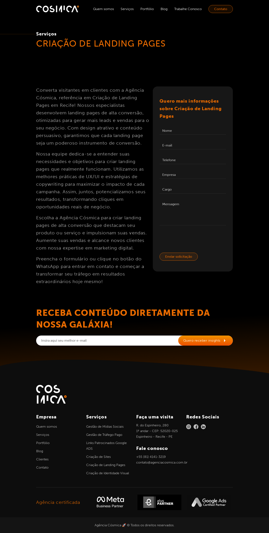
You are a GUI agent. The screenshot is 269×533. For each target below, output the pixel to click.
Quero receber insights (205, 340)
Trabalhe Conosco (188, 9)
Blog (164, 9)
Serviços (127, 9)
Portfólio (147, 9)
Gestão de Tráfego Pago (104, 435)
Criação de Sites (98, 457)
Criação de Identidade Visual (107, 473)
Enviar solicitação (178, 257)
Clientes (42, 459)
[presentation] (191, 240)
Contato (220, 9)
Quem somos (103, 9)
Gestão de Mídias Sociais (105, 426)
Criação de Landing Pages (105, 465)
